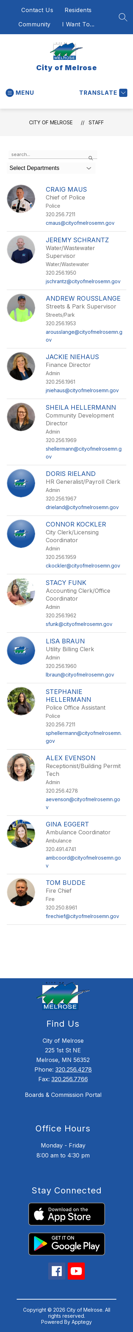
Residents (78, 10)
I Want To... (78, 24)
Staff (96, 122)
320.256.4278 (73, 1069)
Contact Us (37, 10)
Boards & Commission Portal (63, 1094)
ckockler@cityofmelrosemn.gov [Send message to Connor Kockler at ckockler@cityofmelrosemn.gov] (83, 566)
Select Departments (35, 168)
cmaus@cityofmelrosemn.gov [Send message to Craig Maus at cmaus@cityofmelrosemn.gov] (80, 223)
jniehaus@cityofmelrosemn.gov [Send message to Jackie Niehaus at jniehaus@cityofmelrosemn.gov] (82, 390)
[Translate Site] (102, 92)
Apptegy (82, 1322)
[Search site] (123, 17)
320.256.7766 (69, 1079)
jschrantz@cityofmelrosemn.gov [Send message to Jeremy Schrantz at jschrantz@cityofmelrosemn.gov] (83, 281)
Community (34, 24)
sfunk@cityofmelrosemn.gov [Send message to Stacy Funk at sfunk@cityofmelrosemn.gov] (79, 624)
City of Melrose (51, 122)
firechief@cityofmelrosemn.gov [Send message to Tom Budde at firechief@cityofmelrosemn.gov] (82, 916)
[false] (53, 154)
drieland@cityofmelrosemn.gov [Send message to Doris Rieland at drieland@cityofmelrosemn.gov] (82, 507)
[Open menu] (20, 92)
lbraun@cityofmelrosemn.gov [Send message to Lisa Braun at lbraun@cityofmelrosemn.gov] (80, 675)
